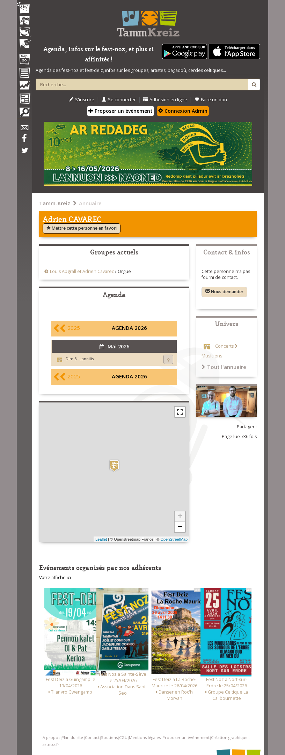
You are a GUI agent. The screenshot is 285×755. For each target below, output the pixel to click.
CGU (123, 737)
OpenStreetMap (174, 539)
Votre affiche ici (55, 577)
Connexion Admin (182, 111)
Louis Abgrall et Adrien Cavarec (82, 271)
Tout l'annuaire (224, 366)
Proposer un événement (186, 737)
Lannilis (87, 358)
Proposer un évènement (120, 111)
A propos (51, 737)
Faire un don (211, 100)
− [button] (180, 527)
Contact (92, 737)
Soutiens (109, 737)
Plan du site (72, 737)
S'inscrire (81, 100)
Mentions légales (145, 737)
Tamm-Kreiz (54, 203)
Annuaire (90, 203)
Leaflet (101, 539)
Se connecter (119, 100)
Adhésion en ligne (165, 100)
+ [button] (180, 516)
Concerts (224, 346)
